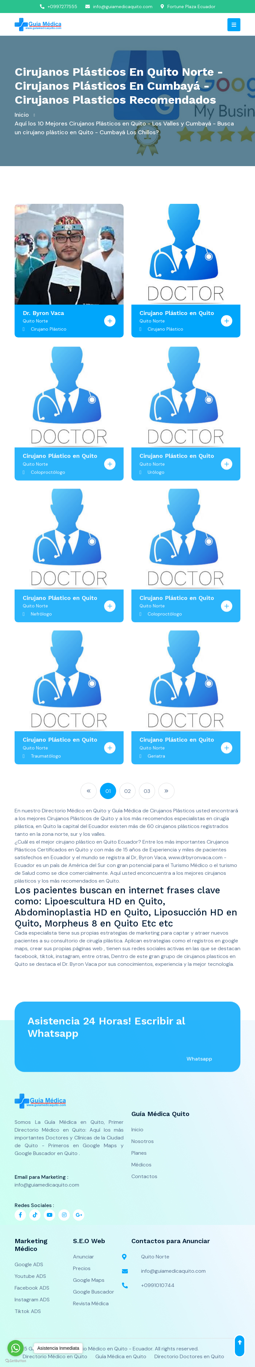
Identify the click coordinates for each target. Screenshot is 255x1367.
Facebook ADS (32, 1287)
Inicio (22, 115)
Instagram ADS (32, 1299)
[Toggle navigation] (233, 24)
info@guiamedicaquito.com (118, 6)
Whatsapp (199, 1063)
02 (127, 791)
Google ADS (29, 1264)
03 (147, 791)
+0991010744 (153, 1285)
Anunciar (83, 1256)
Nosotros (142, 1141)
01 (108, 791)
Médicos (141, 1164)
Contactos (144, 1176)
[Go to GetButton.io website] (15, 1360)
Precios (82, 1268)
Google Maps (88, 1280)
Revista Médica (91, 1303)
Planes (139, 1153)
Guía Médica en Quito (120, 1356)
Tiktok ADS (28, 1311)
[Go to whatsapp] (15, 1348)
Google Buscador (93, 1291)
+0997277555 (58, 6)
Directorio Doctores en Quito (189, 1356)
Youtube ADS (30, 1276)
